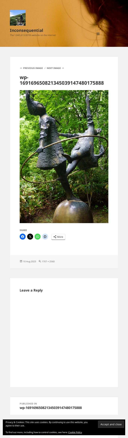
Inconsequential (26, 30)
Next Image (54, 68)
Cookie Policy (75, 432)
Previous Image (33, 68)
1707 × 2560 (48, 261)
